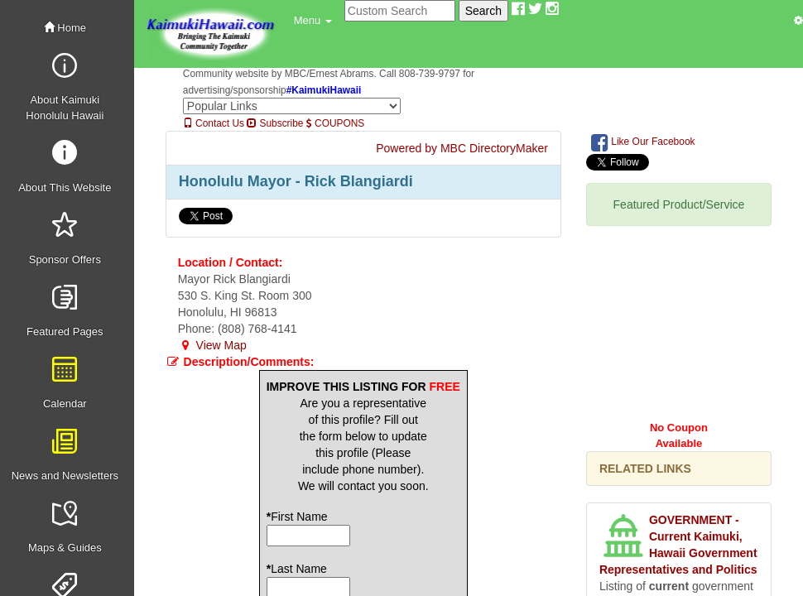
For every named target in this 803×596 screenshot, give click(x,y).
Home (65, 28)
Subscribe (275, 123)
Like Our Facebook (643, 142)
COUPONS (335, 123)
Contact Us (213, 123)
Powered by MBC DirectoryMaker (462, 148)
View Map (212, 345)
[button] (312, 20)
